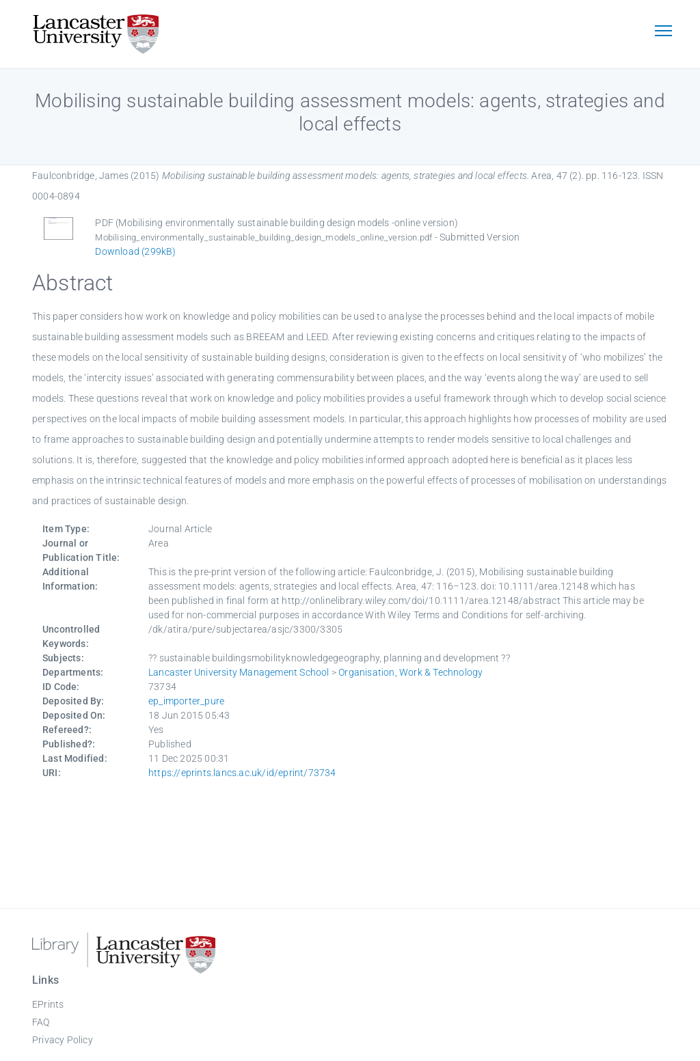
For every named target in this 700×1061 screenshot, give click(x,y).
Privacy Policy (62, 1039)
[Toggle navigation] (663, 32)
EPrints (48, 1004)
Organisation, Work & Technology (410, 672)
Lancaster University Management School (238, 672)
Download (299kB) (135, 251)
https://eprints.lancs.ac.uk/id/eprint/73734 (242, 772)
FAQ (41, 1022)
